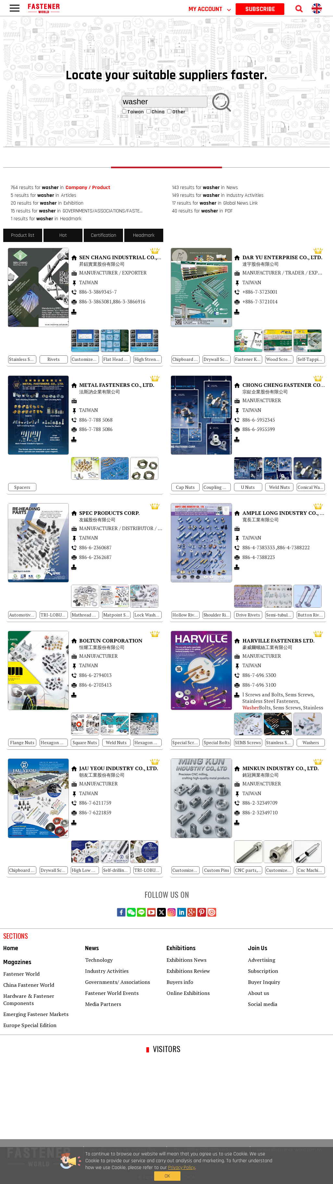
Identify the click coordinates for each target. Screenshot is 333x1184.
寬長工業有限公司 (261, 519)
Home (10, 948)
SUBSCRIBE (260, 9)
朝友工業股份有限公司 (102, 775)
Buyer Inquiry (264, 982)
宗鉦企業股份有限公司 (265, 391)
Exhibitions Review (188, 970)
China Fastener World (28, 984)
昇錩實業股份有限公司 (102, 264)
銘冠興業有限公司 (260, 775)
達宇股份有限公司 (261, 264)
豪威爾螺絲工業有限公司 (267, 647)
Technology (99, 959)
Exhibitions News (186, 959)
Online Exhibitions (188, 993)
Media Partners (103, 1004)
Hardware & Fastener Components (28, 999)
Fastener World (21, 973)
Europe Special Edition (29, 1025)
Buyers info (179, 982)
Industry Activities (107, 970)
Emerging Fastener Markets (35, 1014)
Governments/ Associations (117, 982)
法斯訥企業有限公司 (100, 391)
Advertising (261, 959)
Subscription (263, 970)
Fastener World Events (112, 993)
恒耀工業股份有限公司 (102, 647)
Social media (262, 1004)
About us (258, 993)
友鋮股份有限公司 (98, 519)
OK (256, 1167)
